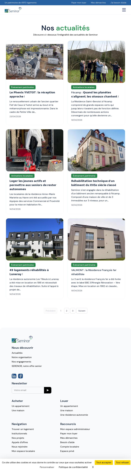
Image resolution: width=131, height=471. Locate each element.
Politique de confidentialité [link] (73, 467)
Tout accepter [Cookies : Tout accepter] (103, 462)
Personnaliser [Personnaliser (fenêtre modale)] (47, 467)
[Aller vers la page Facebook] (20, 376)
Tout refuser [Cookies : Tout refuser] (122, 462)
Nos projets (18, 437)
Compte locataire (69, 446)
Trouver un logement (23, 429)
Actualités (17, 352)
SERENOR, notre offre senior (27, 366)
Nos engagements (21, 361)
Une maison (18, 410)
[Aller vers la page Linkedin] (14, 376)
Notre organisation (22, 357)
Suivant (81, 310)
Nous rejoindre (19, 446)
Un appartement (20, 406)
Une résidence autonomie (74, 414)
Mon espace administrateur (75, 429)
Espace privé (67, 451)
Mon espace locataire (23, 451)
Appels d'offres (20, 442)
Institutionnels (19, 433)
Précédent (50, 310)
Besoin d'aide (67, 442)
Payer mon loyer (78, 2)
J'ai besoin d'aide (118, 2)
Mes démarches (98, 2)
